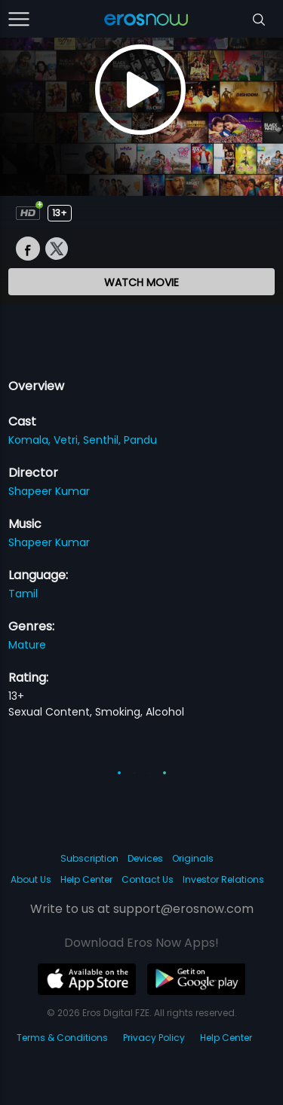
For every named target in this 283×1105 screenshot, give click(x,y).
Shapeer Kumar (49, 491)
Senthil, (103, 439)
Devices (145, 858)
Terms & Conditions (62, 1037)
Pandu (140, 439)
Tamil (23, 593)
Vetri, (68, 439)
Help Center (86, 879)
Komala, (31, 439)
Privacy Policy (154, 1037)
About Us (31, 879)
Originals (193, 858)
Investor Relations (223, 879)
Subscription (89, 858)
